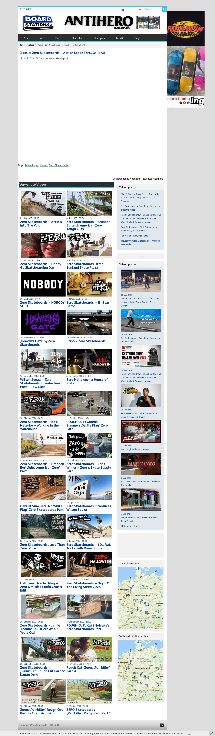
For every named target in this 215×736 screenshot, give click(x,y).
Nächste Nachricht (153, 179)
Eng (137, 38)
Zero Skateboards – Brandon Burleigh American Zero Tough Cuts (88, 225)
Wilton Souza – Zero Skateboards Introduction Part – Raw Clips (40, 383)
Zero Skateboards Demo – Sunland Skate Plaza (86, 266)
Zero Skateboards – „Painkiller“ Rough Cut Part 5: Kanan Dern (42, 671)
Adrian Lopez (32, 165)
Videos (58, 38)
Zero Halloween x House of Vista (87, 381)
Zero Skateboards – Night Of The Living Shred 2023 (88, 585)
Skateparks (100, 38)
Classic (44, 165)
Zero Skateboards (58, 165)
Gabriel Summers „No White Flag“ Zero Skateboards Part (42, 508)
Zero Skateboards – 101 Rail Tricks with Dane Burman (88, 546)
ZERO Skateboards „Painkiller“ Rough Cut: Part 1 (88, 711)
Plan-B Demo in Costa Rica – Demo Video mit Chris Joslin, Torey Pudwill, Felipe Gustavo (140, 197)
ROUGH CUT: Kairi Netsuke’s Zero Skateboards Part (87, 627)
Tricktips (120, 38)
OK (189, 733)
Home (22, 45)
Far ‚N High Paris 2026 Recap (135, 236)
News (42, 38)
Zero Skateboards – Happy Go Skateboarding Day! (40, 266)
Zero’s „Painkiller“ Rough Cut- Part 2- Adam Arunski (42, 711)
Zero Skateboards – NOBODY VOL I (42, 304)
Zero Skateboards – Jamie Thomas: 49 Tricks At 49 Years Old (40, 629)
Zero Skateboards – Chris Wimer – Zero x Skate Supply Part (88, 467)
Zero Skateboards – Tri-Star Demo (87, 304)
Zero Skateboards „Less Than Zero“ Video (42, 546)
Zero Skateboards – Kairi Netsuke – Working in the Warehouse (39, 425)
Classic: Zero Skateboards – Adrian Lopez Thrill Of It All (62, 52)
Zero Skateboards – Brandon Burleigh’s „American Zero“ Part (42, 467)
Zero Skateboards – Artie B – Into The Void (42, 223)
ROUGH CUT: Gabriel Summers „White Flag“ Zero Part (87, 425)
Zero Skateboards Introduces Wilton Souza (88, 508)
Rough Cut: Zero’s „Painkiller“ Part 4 (88, 669)
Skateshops (78, 38)
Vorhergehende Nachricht (126, 179)
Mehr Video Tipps (130, 526)
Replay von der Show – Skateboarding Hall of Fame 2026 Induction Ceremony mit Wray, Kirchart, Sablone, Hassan (141, 218)
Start (27, 38)
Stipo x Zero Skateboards (86, 341)
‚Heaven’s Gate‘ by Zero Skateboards (37, 343)
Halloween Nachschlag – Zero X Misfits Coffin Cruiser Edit (41, 587)
